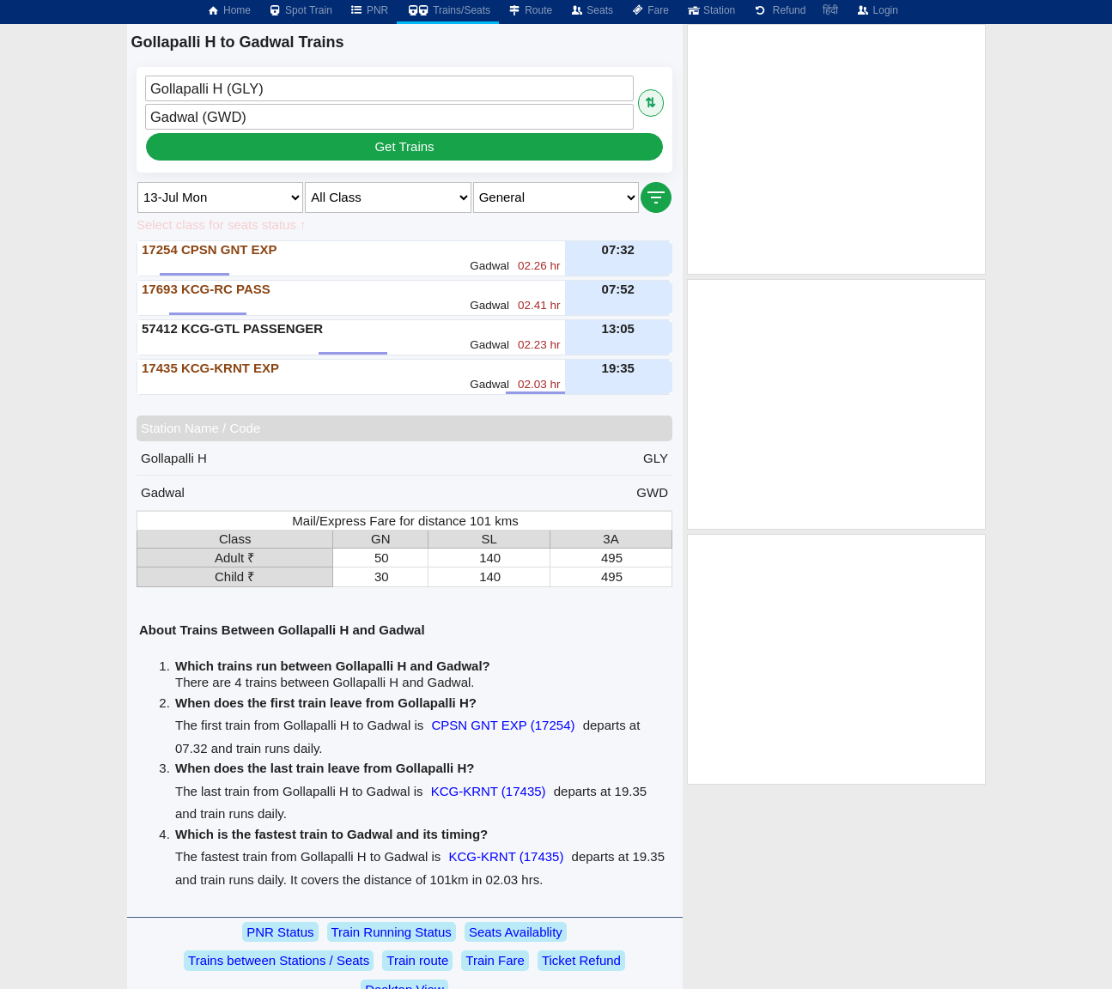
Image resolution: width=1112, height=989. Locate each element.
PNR (368, 10)
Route (529, 10)
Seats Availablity (515, 932)
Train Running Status (391, 932)
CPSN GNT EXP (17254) (502, 725)
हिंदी (830, 10)
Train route (417, 960)
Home (228, 10)
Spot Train (300, 10)
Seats (591, 10)
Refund (778, 10)
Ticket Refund (581, 960)
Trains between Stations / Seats (278, 960)
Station (710, 10)
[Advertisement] (836, 149)
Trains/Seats (447, 10)
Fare (649, 10)
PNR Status (279, 932)
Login (876, 10)
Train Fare (495, 960)
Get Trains (404, 146)
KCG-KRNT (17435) (488, 791)
